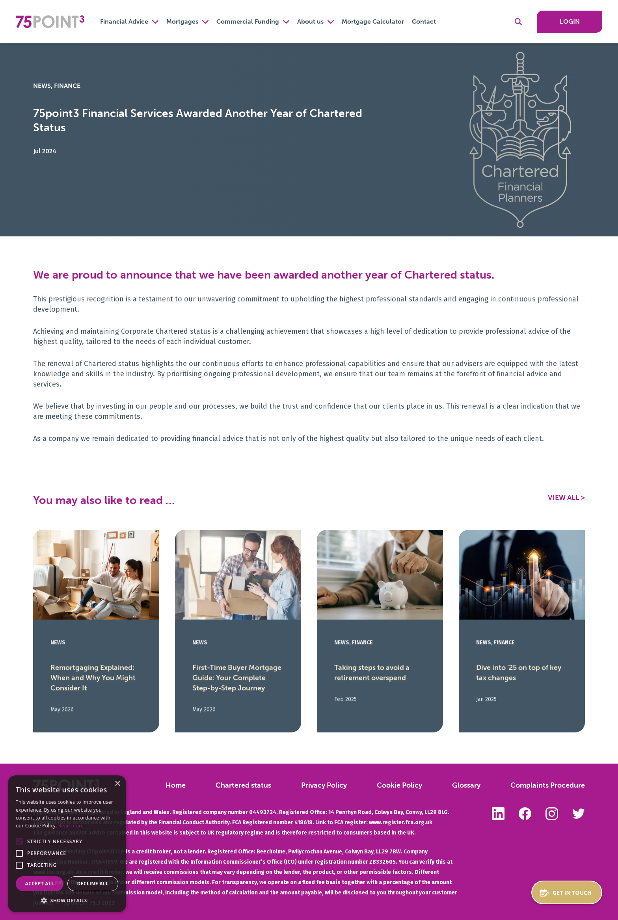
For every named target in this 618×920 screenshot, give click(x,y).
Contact (424, 21)
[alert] (67, 843)
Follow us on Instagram (551, 813)
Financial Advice (124, 21)
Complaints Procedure (547, 785)
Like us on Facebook (525, 813)
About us (310, 21)
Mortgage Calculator (373, 21)
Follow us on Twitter (578, 813)
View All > (566, 497)
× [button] (117, 784)
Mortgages (182, 21)
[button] (19, 841)
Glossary (466, 785)
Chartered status (243, 785)
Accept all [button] (39, 883)
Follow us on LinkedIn (498, 813)
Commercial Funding (247, 21)
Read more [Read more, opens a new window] (71, 825)
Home (176, 785)
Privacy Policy (324, 785)
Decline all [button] (93, 883)
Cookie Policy (399, 785)
